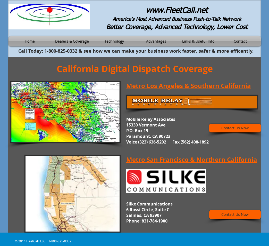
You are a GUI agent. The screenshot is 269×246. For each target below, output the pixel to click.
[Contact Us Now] (235, 128)
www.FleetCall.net (177, 11)
